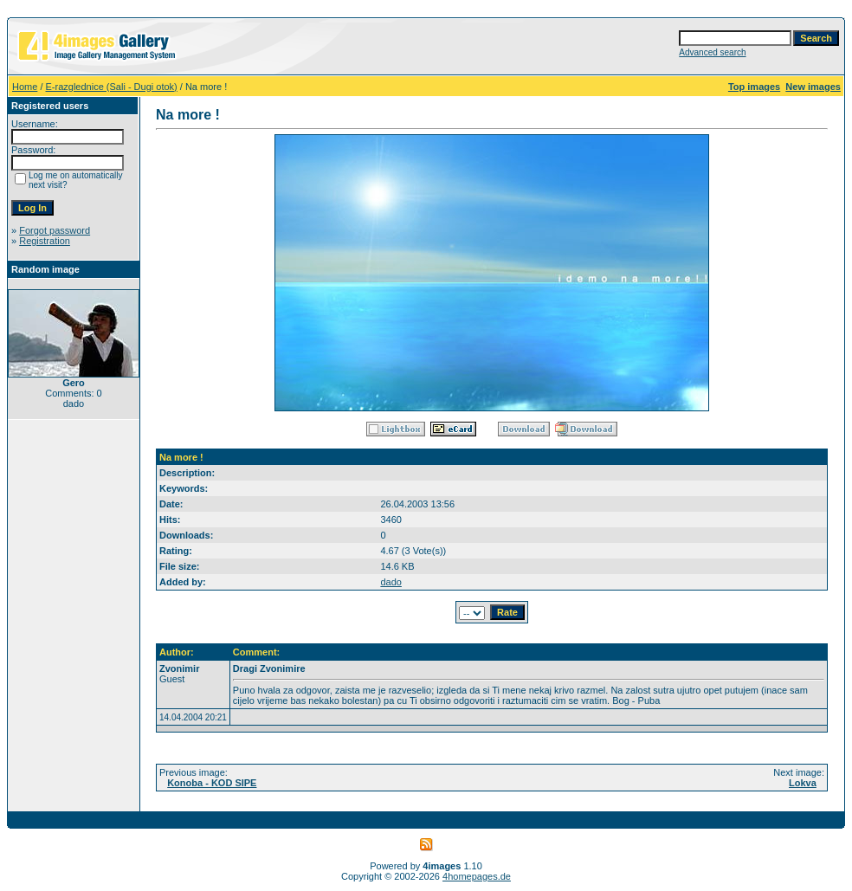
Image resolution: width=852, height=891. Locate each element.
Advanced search (712, 52)
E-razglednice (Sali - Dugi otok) (112, 86)
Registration (44, 241)
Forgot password (54, 230)
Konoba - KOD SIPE (211, 783)
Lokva (802, 783)
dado (390, 582)
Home (24, 86)
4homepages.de (476, 876)
